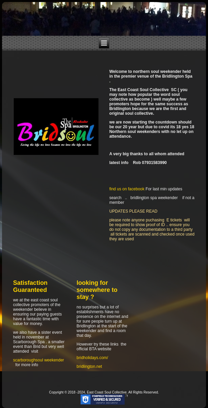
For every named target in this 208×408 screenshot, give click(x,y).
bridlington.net (89, 366)
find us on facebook (127, 189)
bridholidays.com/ (92, 357)
